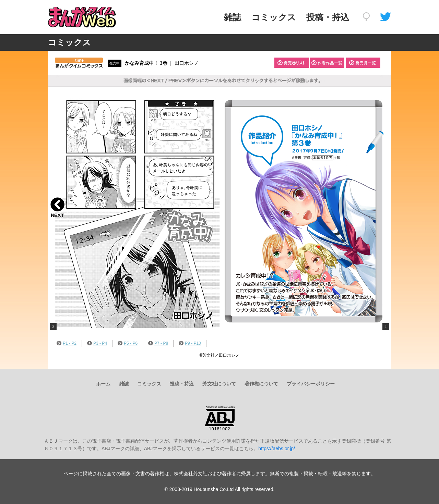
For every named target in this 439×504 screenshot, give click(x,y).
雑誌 (232, 17)
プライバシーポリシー (311, 383)
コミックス (273, 17)
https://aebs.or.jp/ (276, 448)
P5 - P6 (128, 343)
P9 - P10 (190, 343)
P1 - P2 (66, 343)
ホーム (103, 383)
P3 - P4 (97, 343)
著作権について (261, 383)
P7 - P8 (158, 343)
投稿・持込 (327, 17)
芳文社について (219, 383)
